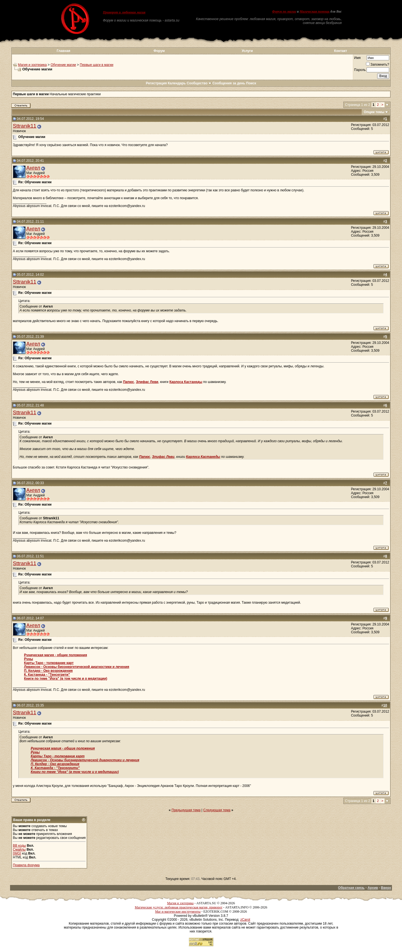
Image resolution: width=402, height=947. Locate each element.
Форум (159, 51)
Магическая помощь (314, 11)
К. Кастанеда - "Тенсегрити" (47, 675)
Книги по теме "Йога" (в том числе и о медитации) (65, 678)
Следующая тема (216, 810)
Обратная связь (351, 888)
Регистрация (156, 83)
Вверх (386, 888)
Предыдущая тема (186, 810)
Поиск (251, 83)
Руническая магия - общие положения (55, 655)
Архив (373, 888)
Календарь (177, 83)
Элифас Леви (147, 382)
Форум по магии (284, 11)
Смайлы (19, 849)
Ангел (33, 168)
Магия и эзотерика (32, 65)
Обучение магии (63, 65)
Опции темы (374, 112)
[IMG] (17, 853)
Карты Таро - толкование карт (49, 663)
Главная (63, 51)
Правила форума (26, 865)
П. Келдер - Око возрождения (48, 671)
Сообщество (199, 83)
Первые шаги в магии (96, 65)
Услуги (247, 51)
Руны (28, 659)
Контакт (340, 51)
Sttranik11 (24, 126)
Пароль (360, 70)
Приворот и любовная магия (124, 12)
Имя (357, 58)
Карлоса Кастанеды (185, 382)
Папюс (128, 382)
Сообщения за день (228, 83)
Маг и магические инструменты (177, 911)
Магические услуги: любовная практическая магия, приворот (178, 907)
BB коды (19, 846)
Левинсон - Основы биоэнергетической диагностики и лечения (76, 667)
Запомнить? (377, 64)
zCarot (245, 920)
